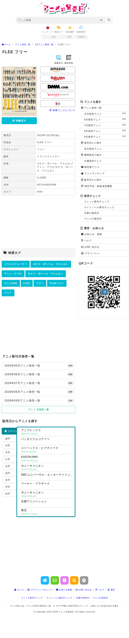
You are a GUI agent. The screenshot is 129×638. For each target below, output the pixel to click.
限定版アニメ (90, 167)
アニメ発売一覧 (91, 108)
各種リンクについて (62, 110)
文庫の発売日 (91, 213)
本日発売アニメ (93, 148)
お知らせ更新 (64, 590)
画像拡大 (19, 120)
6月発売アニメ (105, 119)
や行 (7, 486)
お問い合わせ (90, 247)
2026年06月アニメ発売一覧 (39, 374)
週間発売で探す (91, 155)
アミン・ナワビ (13, 273)
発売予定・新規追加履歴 (96, 186)
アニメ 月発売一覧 (38, 409)
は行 (7, 473)
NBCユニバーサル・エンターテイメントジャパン (48, 476)
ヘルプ (86, 240)
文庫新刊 (81, 37)
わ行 (7, 493)
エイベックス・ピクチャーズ (47, 450)
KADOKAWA (47, 458)
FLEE (26, 283)
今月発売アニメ (105, 113)
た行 (7, 459)
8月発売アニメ (105, 130)
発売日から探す (91, 142)
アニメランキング (93, 173)
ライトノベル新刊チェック (99, 207)
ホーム (19, 590)
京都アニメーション (47, 503)
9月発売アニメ (105, 136)
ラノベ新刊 (66, 37)
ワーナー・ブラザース (47, 485)
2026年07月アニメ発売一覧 (39, 383)
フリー (40, 283)
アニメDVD (10, 283)
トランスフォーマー (15, 264)
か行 (7, 445)
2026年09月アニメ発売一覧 (39, 400)
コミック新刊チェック (96, 201)
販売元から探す (91, 179)
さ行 (7, 452)
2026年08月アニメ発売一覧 (39, 392)
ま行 (7, 479)
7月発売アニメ (105, 125)
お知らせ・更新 (91, 234)
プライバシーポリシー (40, 590)
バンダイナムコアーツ (47, 441)
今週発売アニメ (93, 161)
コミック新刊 (49, 37)
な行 (7, 466)
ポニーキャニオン (47, 467)
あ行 (7, 438)
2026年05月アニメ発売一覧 (39, 366)
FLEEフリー (57, 283)
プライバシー (90, 253)
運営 (111, 590)
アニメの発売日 (93, 218)
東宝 (47, 512)
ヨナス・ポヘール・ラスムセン (50, 264)
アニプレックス (47, 432)
